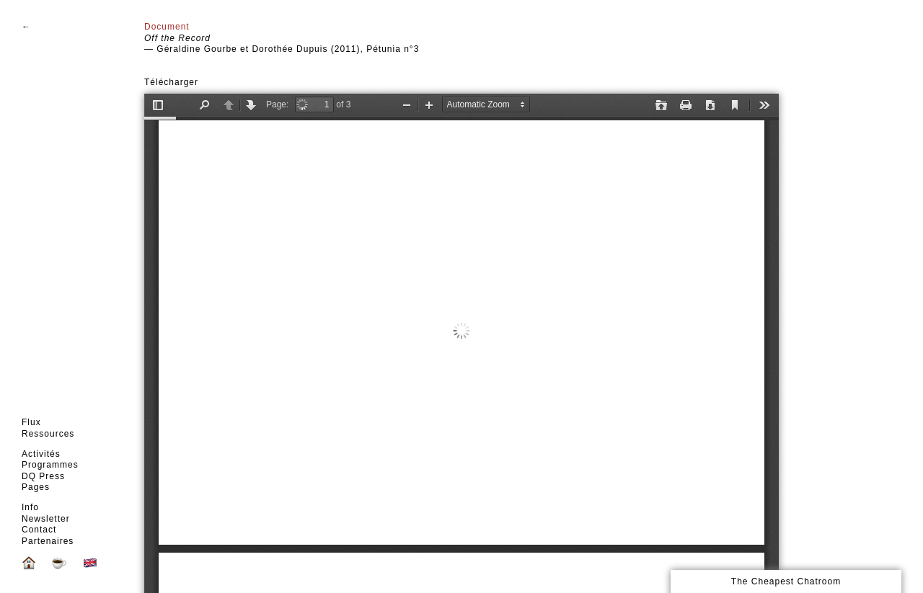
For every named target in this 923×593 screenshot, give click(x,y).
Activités (41, 454)
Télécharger (171, 82)
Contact (39, 530)
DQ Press (43, 476)
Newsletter (46, 519)
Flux (31, 422)
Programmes (50, 465)
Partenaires (48, 541)
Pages (36, 487)
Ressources (48, 434)
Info (30, 507)
